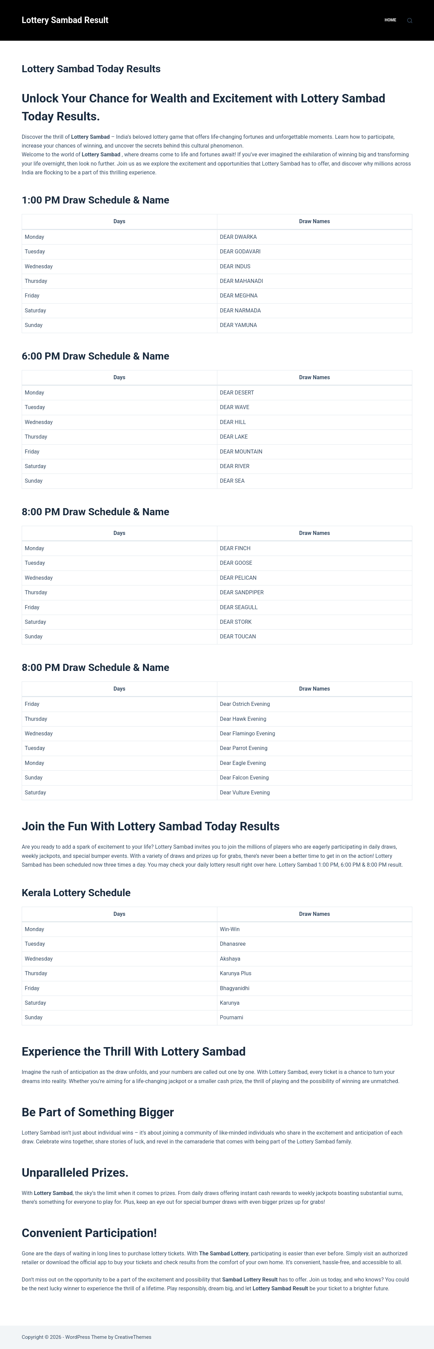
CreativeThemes (133, 1337)
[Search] (409, 20)
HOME (390, 20)
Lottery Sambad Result (65, 20)
